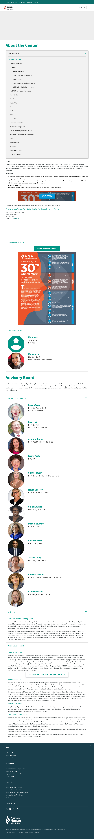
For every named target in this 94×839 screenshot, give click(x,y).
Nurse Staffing (14, 95)
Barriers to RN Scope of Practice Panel (21, 131)
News (36, 2)
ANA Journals (9, 758)
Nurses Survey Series (16, 150)
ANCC (15, 2)
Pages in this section (14, 53)
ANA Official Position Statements (21, 91)
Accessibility (20, 832)
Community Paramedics (16, 123)
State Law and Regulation (17, 127)
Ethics (13, 67)
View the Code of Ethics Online (22, 75)
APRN (11, 115)
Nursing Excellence (16, 63)
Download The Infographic (47, 248)
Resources (30, 2)
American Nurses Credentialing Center (17, 792)
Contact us (10, 764)
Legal (31, 832)
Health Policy (13, 103)
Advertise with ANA (11, 771)
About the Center (19, 71)
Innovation (13, 146)
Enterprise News (11, 753)
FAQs (7, 797)
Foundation (21, 2)
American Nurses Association (14, 790)
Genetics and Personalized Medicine (24, 83)
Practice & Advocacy (14, 59)
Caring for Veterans (15, 154)
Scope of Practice (15, 119)
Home (7, 2)
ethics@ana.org (14, 218)
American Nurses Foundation (14, 795)
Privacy (26, 832)
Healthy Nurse (14, 111)
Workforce (13, 107)
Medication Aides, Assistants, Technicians (22, 135)
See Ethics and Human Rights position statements (47, 675)
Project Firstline (14, 142)
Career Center (10, 776)
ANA (11, 2)
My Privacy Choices (10, 832)
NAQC (11, 139)
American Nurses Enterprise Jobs (15, 769)
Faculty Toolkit (17, 79)
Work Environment (15, 99)
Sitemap (37, 832)
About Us (9, 782)
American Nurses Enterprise (14, 787)
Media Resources (11, 755)
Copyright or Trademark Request (15, 774)
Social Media (10, 803)
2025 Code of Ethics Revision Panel (23, 87)
